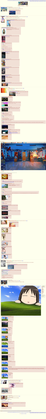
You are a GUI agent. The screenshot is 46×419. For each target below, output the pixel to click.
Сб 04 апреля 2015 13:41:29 (5, 82)
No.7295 (10, 134)
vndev (43, 0)
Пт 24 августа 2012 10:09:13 (6, 341)
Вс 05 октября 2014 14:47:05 (5, 246)
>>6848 (3, 49)
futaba (24, 413)
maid (13, 0)
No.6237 (21, 88)
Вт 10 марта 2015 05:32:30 (5, 215)
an (8, 0)
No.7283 (10, 201)
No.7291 (10, 124)
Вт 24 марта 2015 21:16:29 (5, 129)
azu (30, 0)
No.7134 (10, 170)
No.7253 (17, 280)
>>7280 (3, 192)
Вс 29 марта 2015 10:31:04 (5, 74)
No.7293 (10, 129)
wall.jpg (3, 216)
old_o (18, 0)
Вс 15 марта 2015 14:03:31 (5, 124)
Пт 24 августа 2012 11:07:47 (6, 354)
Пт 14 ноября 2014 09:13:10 (5, 407)
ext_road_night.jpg (11, 10)
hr (11, 0)
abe (29, 0)
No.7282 (11, 194)
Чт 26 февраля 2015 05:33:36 (5, 188)
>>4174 (14, 89)
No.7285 (10, 204)
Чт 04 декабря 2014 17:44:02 (5, 366)
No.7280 (11, 188)
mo (27, 0)
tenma (41, 0)
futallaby (25, 413)
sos (37, 0)
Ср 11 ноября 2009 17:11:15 (43, 286)
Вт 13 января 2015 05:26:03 (12, 260)
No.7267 (11, 173)
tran (22, 0)
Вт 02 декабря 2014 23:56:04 (5, 96)
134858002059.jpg (4, 373)
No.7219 (11, 246)
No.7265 (11, 101)
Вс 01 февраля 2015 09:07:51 (5, 173)
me (35, 0)
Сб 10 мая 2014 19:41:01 (5, 170)
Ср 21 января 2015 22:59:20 (5, 269)
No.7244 (11, 96)
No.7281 (11, 191)
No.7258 (10, 269)
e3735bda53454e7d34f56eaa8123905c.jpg (6, 270)
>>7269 (3, 116)
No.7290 (10, 120)
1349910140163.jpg (3, 395)
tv (23, 0)
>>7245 (9, 374)
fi (32, 0)
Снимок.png (2, 87)
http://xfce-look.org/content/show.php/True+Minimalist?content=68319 (13, 133)
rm (36, 0)
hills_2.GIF (4, 348)
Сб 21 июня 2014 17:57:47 (5, 227)
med (14, 0)
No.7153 (10, 227)
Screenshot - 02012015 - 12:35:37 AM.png (6, 102)
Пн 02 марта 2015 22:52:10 (5, 201)
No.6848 (25, 16)
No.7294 (10, 74)
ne (16, 0)
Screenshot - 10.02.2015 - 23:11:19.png (6, 107)
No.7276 (11, 183)
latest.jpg (3, 388)
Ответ (19, 7)
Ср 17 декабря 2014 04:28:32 (10, 19)
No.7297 (17, 7)
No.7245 (11, 366)
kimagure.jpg (4, 241)
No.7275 (11, 179)
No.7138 (25, 220)
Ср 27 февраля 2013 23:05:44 (15, 16)
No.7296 (10, 82)
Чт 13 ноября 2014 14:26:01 (5, 402)
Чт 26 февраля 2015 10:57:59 (5, 191)
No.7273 (11, 115)
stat (45, 0)
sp (21, 0)
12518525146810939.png (5, 361)
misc (40, 0)
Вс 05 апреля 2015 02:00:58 (12, 7)
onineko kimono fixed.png (12, 383)
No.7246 (17, 380)
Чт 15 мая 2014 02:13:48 (16, 220)
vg (25, 0)
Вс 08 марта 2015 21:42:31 (5, 204)
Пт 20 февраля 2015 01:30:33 (5, 183)
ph (19, 0)
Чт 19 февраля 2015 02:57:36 (5, 179)
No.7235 (10, 402)
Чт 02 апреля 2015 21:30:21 (5, 134)
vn (39, 0)
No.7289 (10, 215)
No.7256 (20, 260)
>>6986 (6, 76)
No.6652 (13, 341)
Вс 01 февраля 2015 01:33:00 (5, 101)
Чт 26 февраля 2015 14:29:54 (5, 194)
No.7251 (12, 27)
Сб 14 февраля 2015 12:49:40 (5, 115)
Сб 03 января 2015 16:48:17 (12, 280)
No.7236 (10, 407)
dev (44, 0)
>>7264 (3, 189)
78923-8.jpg (4, 254)
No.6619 (10, 327)
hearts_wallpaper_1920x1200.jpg (5, 205)
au (26, 0)
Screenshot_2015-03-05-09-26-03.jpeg (6, 59)
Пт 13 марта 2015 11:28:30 (5, 120)
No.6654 (13, 354)
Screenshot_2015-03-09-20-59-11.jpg (6, 67)
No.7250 (16, 19)
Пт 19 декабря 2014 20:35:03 (6, 27)
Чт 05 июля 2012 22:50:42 (5, 327)
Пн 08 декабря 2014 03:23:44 (12, 380)
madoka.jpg (11, 222)
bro (9, 0)
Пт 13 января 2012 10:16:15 (14, 88)
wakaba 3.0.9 (22, 413)
